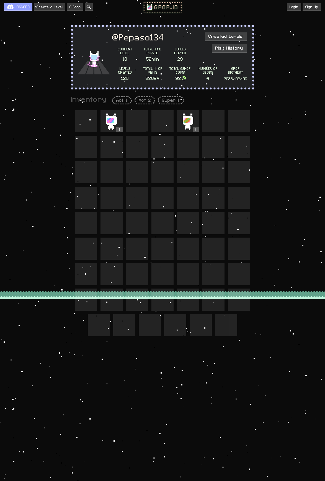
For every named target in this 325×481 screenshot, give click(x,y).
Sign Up (311, 7)
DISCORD (23, 7)
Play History (229, 48)
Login (294, 7)
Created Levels (225, 36)
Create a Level (50, 7)
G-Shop (75, 7)
